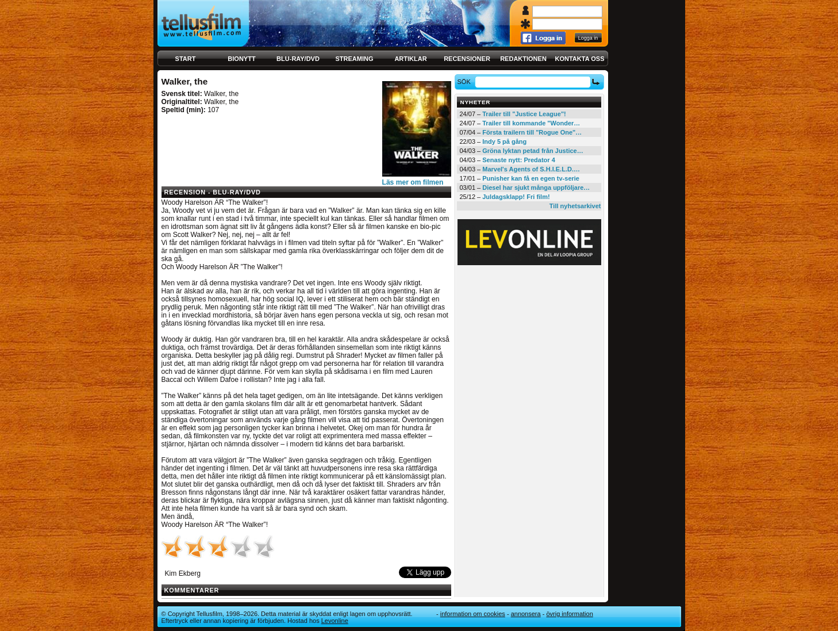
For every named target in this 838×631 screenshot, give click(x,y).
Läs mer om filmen (413, 182)
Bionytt (241, 58)
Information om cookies (472, 613)
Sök (465, 81)
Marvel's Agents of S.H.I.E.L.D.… (531, 169)
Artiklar (410, 58)
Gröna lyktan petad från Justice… (532, 150)
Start (185, 58)
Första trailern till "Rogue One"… (532, 132)
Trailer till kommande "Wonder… (531, 123)
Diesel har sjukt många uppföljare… (536, 187)
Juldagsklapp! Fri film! (515, 196)
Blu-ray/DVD (298, 58)
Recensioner (467, 58)
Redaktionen (523, 58)
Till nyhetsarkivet (575, 205)
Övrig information (569, 613)
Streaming (355, 58)
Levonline (334, 620)
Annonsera (526, 613)
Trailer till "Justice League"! (524, 113)
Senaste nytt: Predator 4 (518, 159)
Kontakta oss (580, 58)
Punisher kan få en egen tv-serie (530, 178)
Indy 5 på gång (504, 141)
